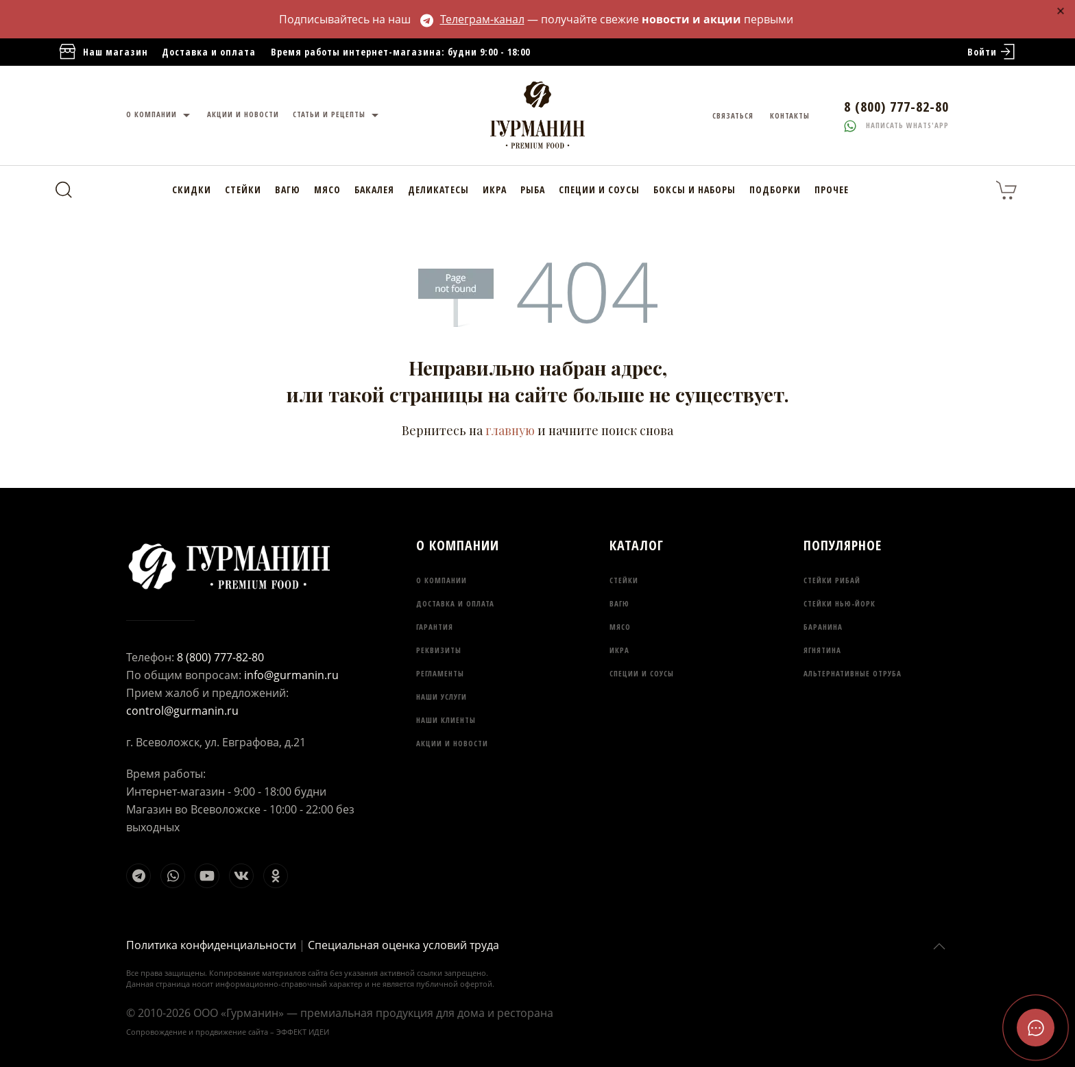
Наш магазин (103, 52)
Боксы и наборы (694, 189)
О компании (159, 116)
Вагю (287, 189)
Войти (992, 52)
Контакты (790, 115)
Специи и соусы (599, 189)
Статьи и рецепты (337, 116)
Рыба (532, 189)
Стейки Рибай (832, 580)
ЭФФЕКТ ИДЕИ (302, 1032)
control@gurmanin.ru (182, 710)
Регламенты (440, 673)
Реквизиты (438, 650)
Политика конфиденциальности (211, 945)
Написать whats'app (896, 125)
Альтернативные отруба (853, 673)
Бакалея (374, 189)
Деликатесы (438, 189)
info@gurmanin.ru (291, 675)
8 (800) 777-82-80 (220, 657)
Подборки (775, 189)
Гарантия (434, 627)
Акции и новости (243, 114)
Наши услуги (441, 696)
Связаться (732, 115)
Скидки (191, 189)
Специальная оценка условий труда (403, 945)
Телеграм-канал (472, 19)
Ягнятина (822, 650)
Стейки (243, 189)
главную (510, 430)
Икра (495, 189)
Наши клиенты (446, 720)
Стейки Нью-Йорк (839, 603)
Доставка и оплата (209, 51)
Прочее (831, 189)
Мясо (327, 189)
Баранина (823, 627)
